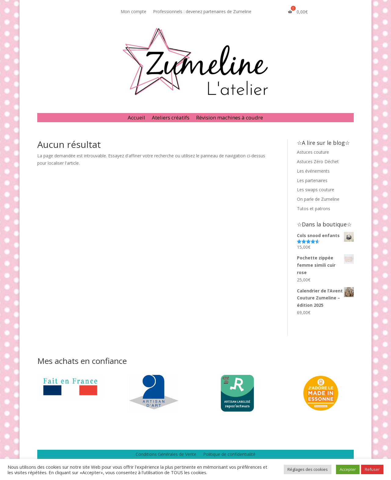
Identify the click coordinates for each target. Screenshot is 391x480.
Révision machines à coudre (229, 118)
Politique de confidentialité (229, 454)
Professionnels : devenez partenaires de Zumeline (202, 11)
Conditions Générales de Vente (166, 454)
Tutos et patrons (313, 208)
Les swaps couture (315, 189)
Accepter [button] (348, 469)
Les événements (313, 171)
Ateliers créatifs (170, 118)
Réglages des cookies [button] (307, 469)
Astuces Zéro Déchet (318, 161)
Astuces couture (313, 152)
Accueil (136, 118)
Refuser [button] (372, 469)
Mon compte (133, 11)
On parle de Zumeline (318, 199)
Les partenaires (312, 180)
